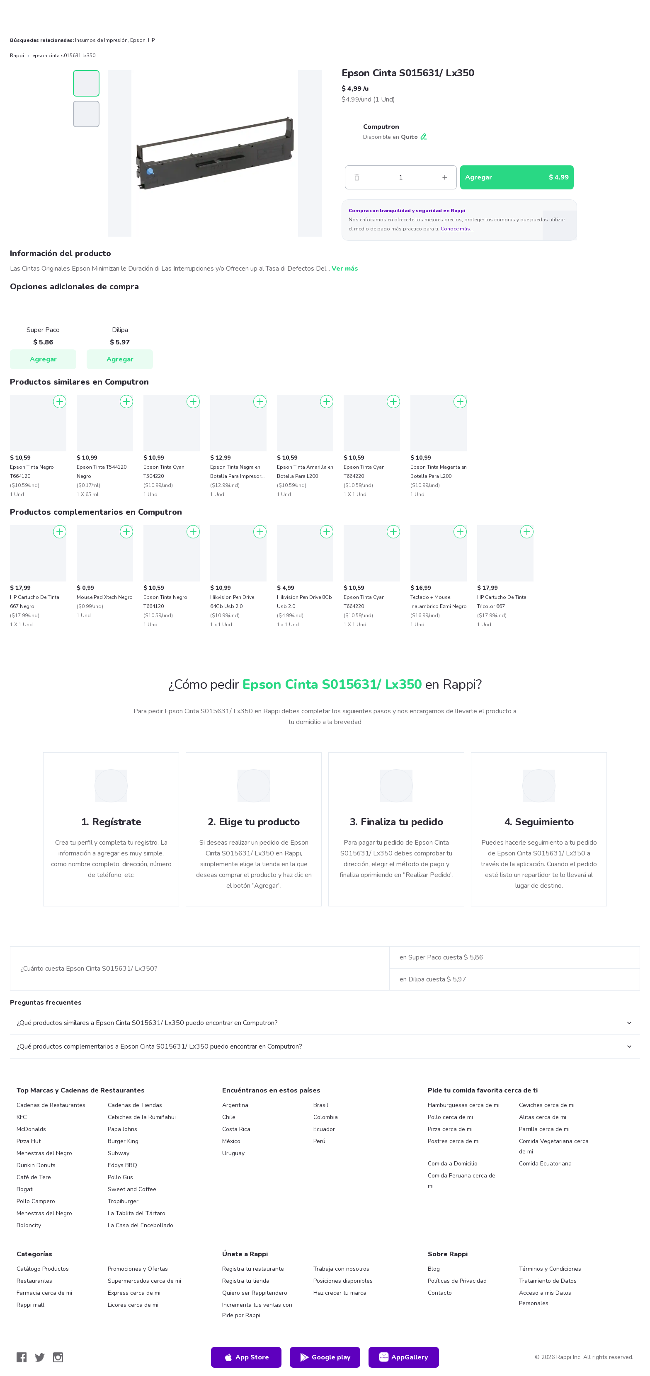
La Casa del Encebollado (140, 1225)
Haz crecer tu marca (339, 1293)
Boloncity (29, 1225)
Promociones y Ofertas (138, 1269)
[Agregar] (59, 401)
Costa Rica (236, 1129)
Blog (434, 1269)
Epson (138, 40)
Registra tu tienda (245, 1281)
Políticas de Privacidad (457, 1281)
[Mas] (445, 177)
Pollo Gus (120, 1177)
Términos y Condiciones (550, 1269)
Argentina (235, 1105)
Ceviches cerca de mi (547, 1105)
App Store (246, 1357)
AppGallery (403, 1357)
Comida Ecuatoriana (545, 1164)
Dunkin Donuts (36, 1165)
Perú (319, 1141)
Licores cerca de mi (133, 1305)
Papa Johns (122, 1129)
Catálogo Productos (43, 1269)
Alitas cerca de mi (542, 1117)
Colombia (325, 1117)
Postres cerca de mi (454, 1141)
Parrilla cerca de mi (544, 1129)
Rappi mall (30, 1305)
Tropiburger (123, 1201)
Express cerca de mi (134, 1293)
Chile (228, 1117)
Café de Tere (34, 1177)
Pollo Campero (36, 1201)
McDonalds (31, 1129)
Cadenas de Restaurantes (51, 1105)
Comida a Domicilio (453, 1164)
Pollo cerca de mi (450, 1117)
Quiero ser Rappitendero (254, 1293)
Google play (325, 1357)
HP (151, 40)
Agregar (43, 359)
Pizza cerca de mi (450, 1129)
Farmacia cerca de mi (44, 1293)
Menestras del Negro (44, 1153)
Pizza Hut (29, 1141)
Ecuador (324, 1129)
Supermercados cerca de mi (144, 1281)
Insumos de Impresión (101, 40)
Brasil (320, 1105)
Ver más (345, 268)
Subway (118, 1153)
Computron (381, 126)
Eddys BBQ (122, 1165)
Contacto (440, 1293)
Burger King (123, 1141)
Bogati (25, 1189)
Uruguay (233, 1153)
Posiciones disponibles (343, 1281)
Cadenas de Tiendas (135, 1105)
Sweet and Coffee (132, 1189)
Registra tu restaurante (253, 1269)
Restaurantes (34, 1281)
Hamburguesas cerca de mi (464, 1105)
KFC (22, 1117)
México (231, 1141)
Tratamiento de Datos (548, 1281)
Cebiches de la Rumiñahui (142, 1117)
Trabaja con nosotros (341, 1269)
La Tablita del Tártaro (136, 1213)
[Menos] (357, 177)
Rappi (17, 55)
